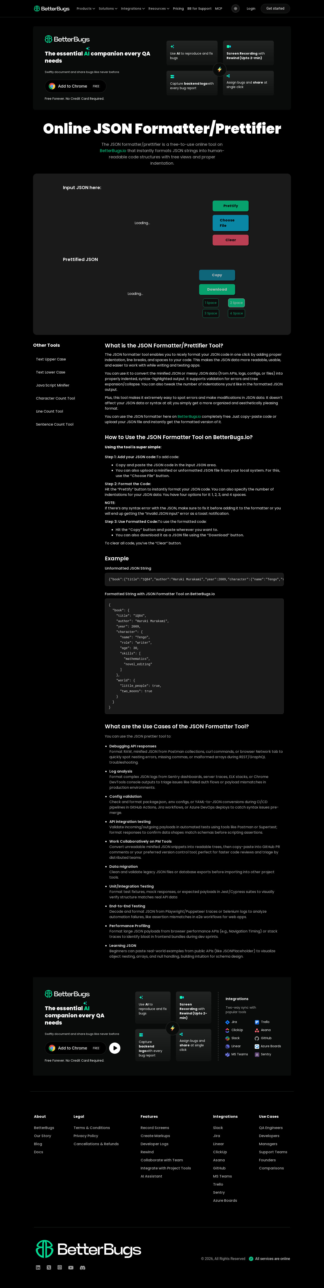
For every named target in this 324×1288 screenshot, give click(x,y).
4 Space (236, 313)
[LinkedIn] (38, 1267)
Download (217, 289)
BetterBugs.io (113, 150)
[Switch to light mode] (236, 8)
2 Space (236, 302)
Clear (230, 240)
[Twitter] (49, 1267)
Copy (217, 275)
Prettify (230, 205)
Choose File (227, 223)
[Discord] (82, 1267)
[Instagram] (60, 1267)
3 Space (211, 313)
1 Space (211, 302)
